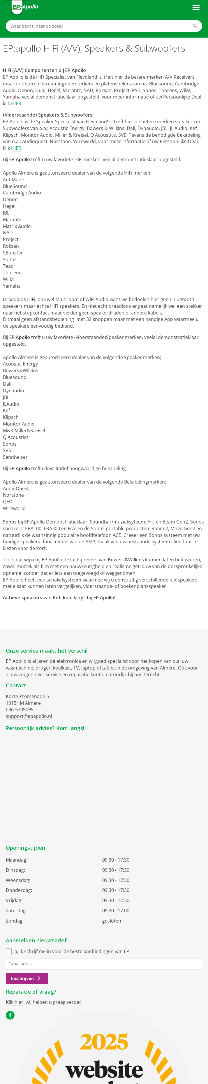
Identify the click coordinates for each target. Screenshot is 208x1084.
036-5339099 (20, 709)
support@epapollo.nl (29, 716)
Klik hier (14, 1002)
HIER (16, 103)
